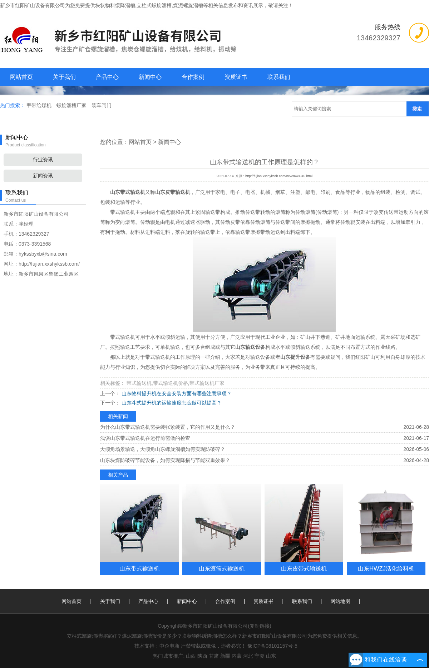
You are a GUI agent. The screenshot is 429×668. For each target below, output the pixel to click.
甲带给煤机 (39, 105)
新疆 (225, 656)
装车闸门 (102, 105)
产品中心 (107, 77)
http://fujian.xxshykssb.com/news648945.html (278, 176)
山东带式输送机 (139, 568)
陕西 (202, 656)
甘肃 (214, 656)
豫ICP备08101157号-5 (272, 646)
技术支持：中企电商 (156, 646)
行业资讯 (43, 159)
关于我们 (64, 77)
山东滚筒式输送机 (222, 568)
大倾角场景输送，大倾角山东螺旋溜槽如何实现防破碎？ (162, 449)
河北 (248, 656)
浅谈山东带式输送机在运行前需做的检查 (145, 438)
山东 (271, 656)
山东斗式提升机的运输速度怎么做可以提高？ (171, 403)
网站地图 (340, 601)
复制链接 (260, 626)
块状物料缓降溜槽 (115, 5)
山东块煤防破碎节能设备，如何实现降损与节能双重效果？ (165, 460)
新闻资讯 (43, 176)
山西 (191, 656)
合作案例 (193, 77)
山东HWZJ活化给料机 (386, 568)
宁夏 (260, 656)
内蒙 (237, 656)
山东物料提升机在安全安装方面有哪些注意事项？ (176, 393)
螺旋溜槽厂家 (72, 105)
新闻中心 (150, 77)
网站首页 (21, 77)
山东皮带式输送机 (304, 568)
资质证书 (236, 77)
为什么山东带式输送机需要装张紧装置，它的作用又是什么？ (167, 427)
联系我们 (278, 77)
